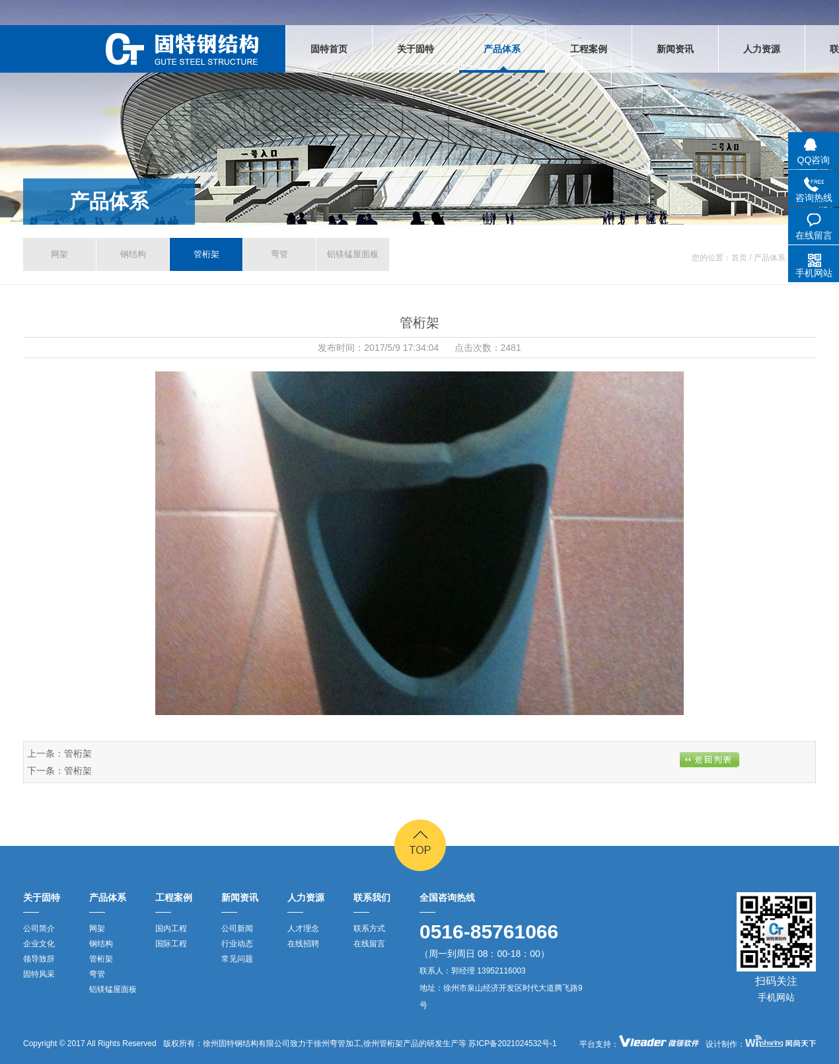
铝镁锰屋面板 (353, 254)
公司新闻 (237, 928)
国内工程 (171, 928)
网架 (59, 254)
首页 (739, 257)
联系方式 (369, 928)
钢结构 (133, 254)
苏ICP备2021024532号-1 (511, 1043)
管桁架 (206, 254)
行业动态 (237, 943)
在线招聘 (303, 943)
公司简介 (39, 928)
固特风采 (39, 974)
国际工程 (171, 943)
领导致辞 (39, 959)
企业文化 (39, 943)
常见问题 (237, 959)
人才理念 (303, 928)
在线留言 (369, 943)
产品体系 (109, 201)
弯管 (279, 254)
